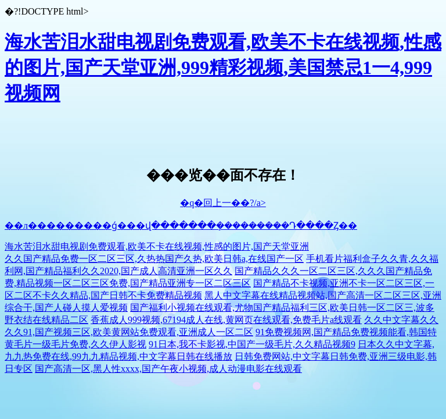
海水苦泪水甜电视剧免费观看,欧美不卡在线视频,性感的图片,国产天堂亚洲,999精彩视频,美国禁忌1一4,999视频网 (223, 67)
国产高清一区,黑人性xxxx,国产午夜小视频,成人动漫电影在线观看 (168, 369)
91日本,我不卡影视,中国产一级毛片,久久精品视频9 (252, 344)
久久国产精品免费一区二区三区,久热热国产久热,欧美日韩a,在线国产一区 (154, 259)
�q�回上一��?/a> (223, 203)
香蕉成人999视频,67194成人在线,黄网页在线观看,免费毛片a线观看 (226, 320)
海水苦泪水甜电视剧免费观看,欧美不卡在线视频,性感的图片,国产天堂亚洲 (157, 246)
